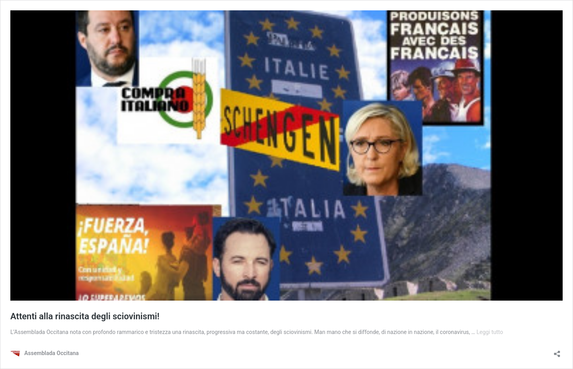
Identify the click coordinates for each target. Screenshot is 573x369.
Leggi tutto (489, 332)
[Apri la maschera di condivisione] (557, 351)
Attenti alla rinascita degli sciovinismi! (85, 316)
